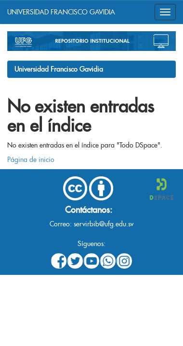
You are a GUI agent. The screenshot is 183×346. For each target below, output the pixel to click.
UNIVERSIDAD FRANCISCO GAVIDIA (61, 12)
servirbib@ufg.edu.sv (103, 224)
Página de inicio (30, 159)
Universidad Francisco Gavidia (58, 69)
